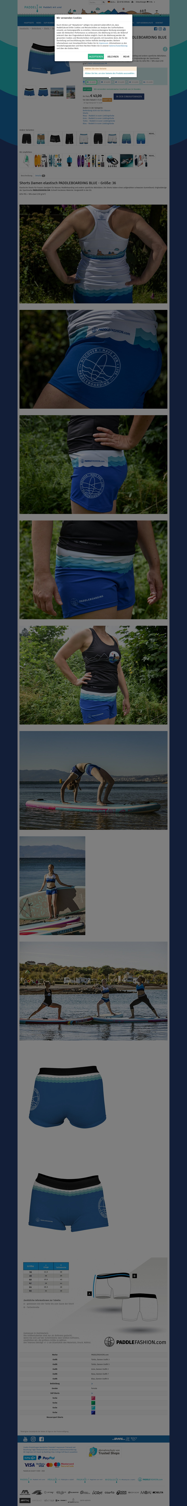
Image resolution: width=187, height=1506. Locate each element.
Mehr (126, 56)
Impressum (103, 43)
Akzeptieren (96, 56)
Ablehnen (113, 56)
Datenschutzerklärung (118, 46)
